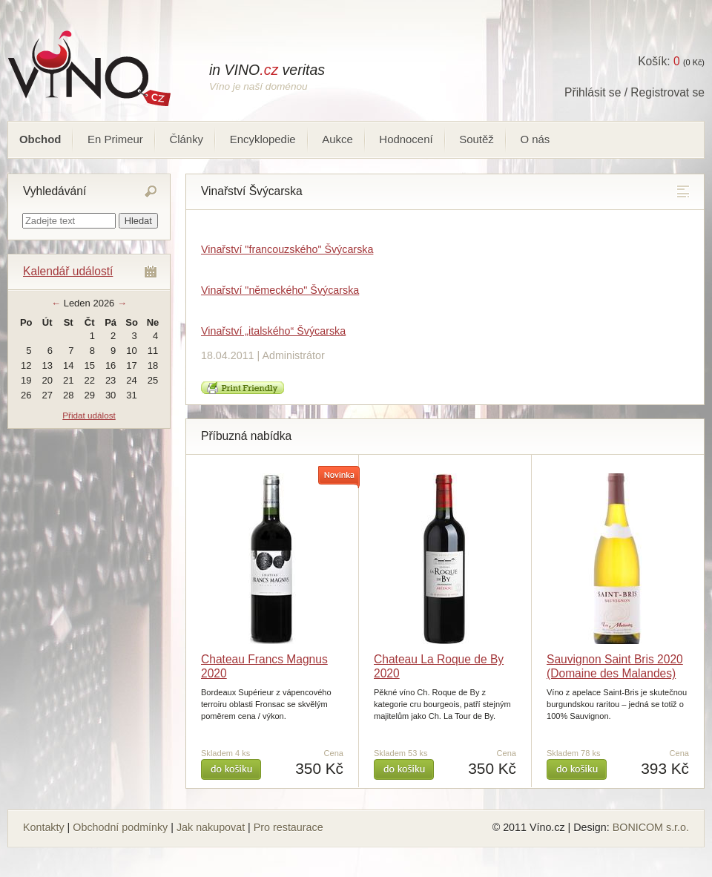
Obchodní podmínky (120, 827)
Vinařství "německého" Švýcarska (280, 290)
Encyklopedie (263, 139)
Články (186, 139)
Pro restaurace (288, 827)
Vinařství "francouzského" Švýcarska (287, 249)
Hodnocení (405, 139)
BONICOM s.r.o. (651, 827)
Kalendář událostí (68, 271)
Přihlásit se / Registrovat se (634, 92)
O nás (535, 139)
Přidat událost (88, 415)
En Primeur (115, 139)
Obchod (40, 139)
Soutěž (476, 139)
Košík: (658, 61)
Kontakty (44, 827)
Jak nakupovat (211, 827)
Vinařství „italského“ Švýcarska (273, 331)
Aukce (337, 139)
